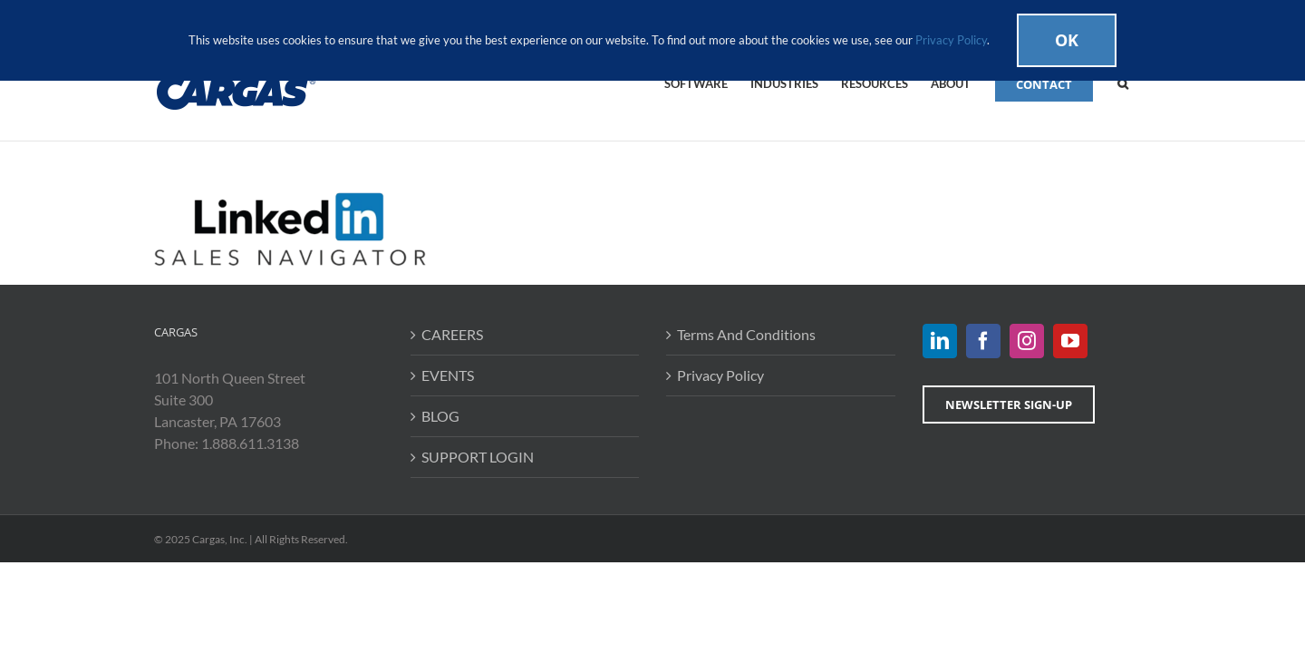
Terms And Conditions (746, 334)
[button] (1145, 83)
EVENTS (447, 375)
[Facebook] (983, 341)
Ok (1066, 40)
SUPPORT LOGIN (477, 456)
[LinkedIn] (940, 341)
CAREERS (452, 334)
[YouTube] (1070, 341)
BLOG (440, 415)
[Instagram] (1027, 341)
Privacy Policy (720, 375)
